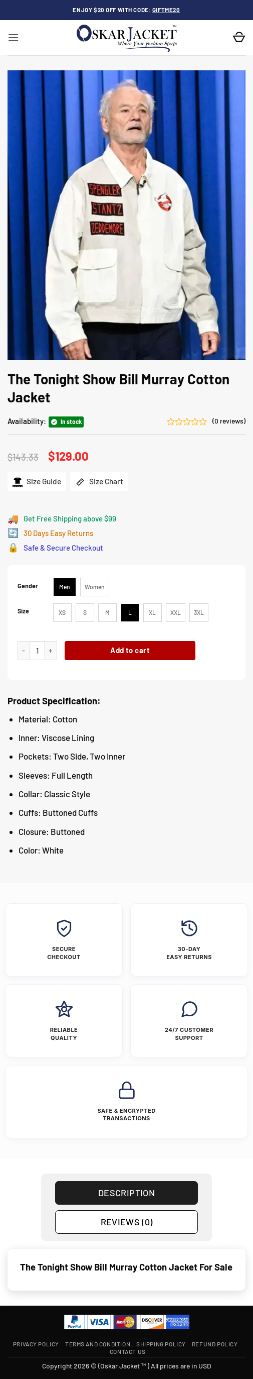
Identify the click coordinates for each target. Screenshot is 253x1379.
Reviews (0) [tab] (127, 1221)
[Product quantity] (37, 651)
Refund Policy (215, 1343)
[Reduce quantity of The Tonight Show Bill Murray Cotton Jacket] (24, 651)
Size (23, 611)
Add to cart (130, 650)
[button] (13, 38)
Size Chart (99, 482)
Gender (28, 586)
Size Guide (37, 482)
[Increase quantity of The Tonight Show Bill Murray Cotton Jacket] (51, 651)
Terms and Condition (97, 1343)
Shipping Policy (161, 1343)
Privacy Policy (36, 1343)
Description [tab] (126, 1192)
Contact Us (128, 1351)
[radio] (65, 587)
